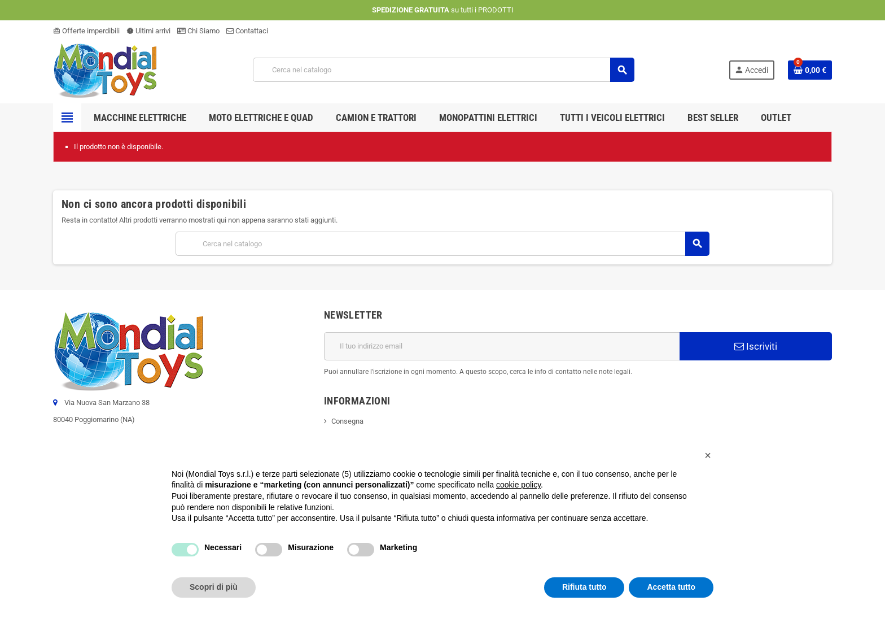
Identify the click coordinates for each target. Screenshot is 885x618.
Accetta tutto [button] (671, 586)
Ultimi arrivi (148, 31)
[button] (708, 455)
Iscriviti (755, 346)
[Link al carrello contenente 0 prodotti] (810, 70)
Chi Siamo (198, 31)
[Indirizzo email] (502, 346)
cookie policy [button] (518, 484)
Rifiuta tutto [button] (584, 586)
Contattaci (247, 31)
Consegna (347, 421)
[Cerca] (443, 70)
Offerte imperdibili (86, 31)
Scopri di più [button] (214, 586)
